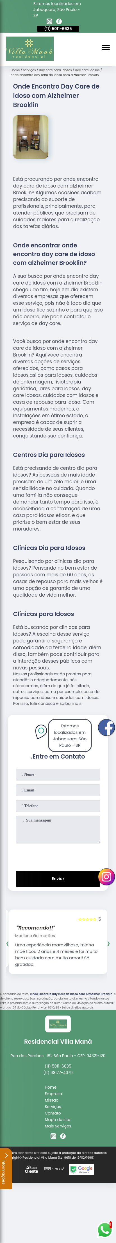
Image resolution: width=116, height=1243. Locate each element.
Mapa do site (57, 1119)
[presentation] (58, 856)
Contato (53, 1113)
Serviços (53, 1106)
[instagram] (49, 22)
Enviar (58, 878)
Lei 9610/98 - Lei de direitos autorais (69, 1007)
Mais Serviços (58, 1126)
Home (50, 1087)
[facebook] (59, 22)
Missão (51, 1100)
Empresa (53, 1094)
